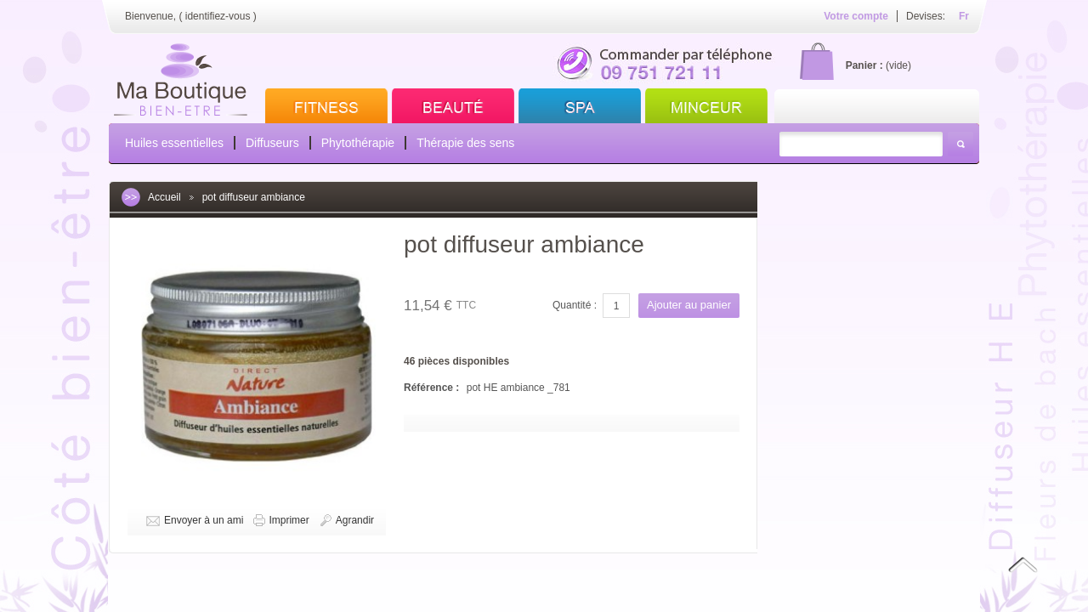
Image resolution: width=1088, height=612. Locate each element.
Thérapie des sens (465, 143)
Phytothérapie (357, 143)
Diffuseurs (272, 143)
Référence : (433, 388)
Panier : (864, 65)
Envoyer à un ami (203, 520)
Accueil (164, 197)
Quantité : (574, 305)
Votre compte (856, 16)
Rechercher (960, 144)
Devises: (925, 16)
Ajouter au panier (689, 304)
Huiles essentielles (174, 143)
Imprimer (289, 520)
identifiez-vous (218, 16)
